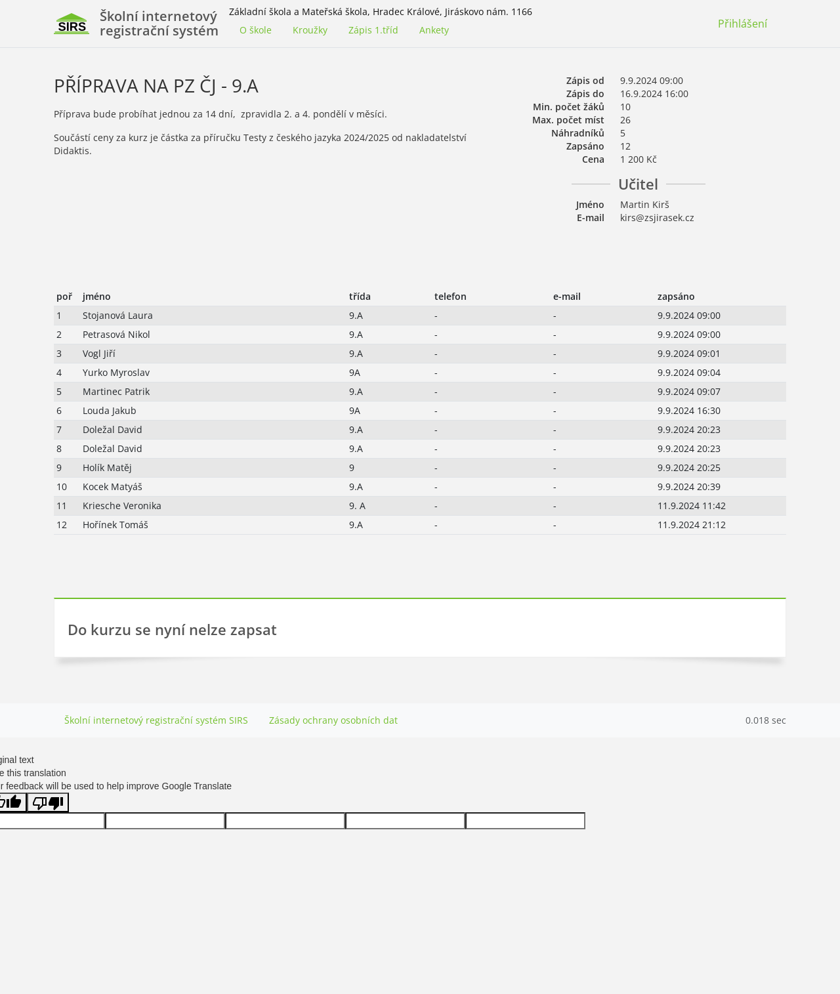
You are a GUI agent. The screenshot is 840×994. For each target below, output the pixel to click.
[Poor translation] (48, 802)
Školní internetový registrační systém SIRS (156, 720)
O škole (256, 30)
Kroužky (310, 30)
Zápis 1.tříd (373, 30)
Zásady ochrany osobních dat (333, 720)
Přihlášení (742, 23)
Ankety (434, 30)
